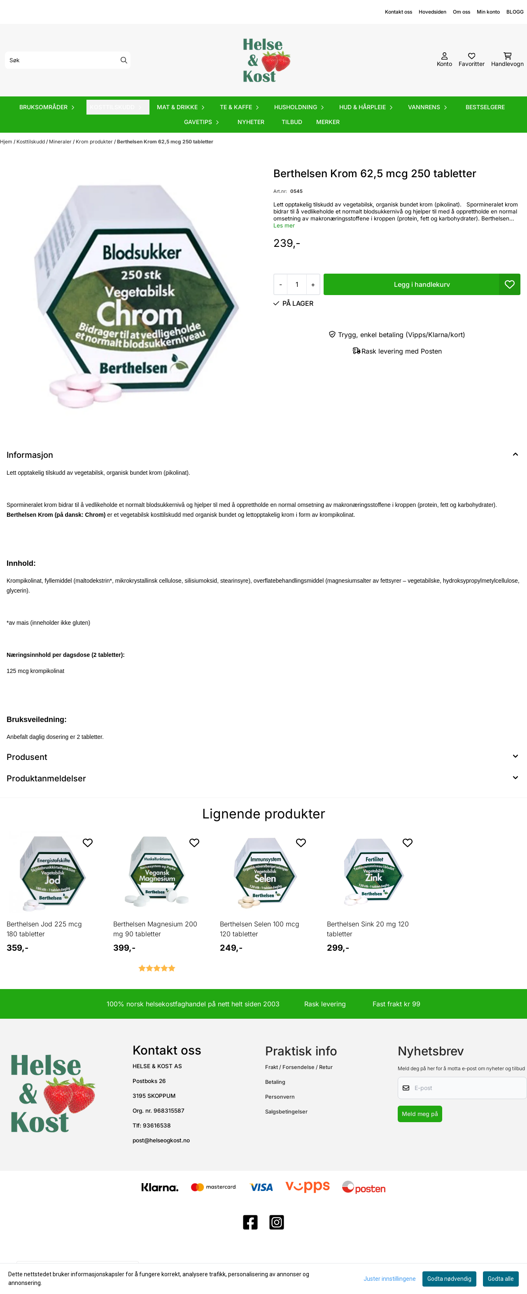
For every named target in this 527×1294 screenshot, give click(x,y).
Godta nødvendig (449, 1278)
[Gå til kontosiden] (444, 60)
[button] (510, 284)
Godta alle (501, 1278)
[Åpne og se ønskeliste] (471, 60)
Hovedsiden (432, 12)
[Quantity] (296, 284)
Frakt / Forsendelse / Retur (299, 1067)
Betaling (275, 1082)
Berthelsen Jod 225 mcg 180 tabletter (44, 929)
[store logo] (266, 60)
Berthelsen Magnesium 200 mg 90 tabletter (155, 929)
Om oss (461, 12)
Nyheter (251, 121)
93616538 (157, 1125)
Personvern (280, 1097)
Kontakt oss (398, 12)
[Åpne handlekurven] (507, 60)
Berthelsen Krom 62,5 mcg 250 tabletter (165, 141)
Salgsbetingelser (286, 1112)
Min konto (488, 12)
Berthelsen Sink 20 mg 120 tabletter (368, 929)
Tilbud (292, 121)
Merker (328, 121)
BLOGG (515, 12)
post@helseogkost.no (161, 1140)
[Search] (124, 60)
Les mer (284, 225)
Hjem (7, 141)
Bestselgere (485, 106)
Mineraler (61, 141)
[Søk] (68, 60)
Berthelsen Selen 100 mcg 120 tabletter (259, 929)
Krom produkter (95, 141)
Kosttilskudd (31, 141)
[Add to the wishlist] (88, 843)
